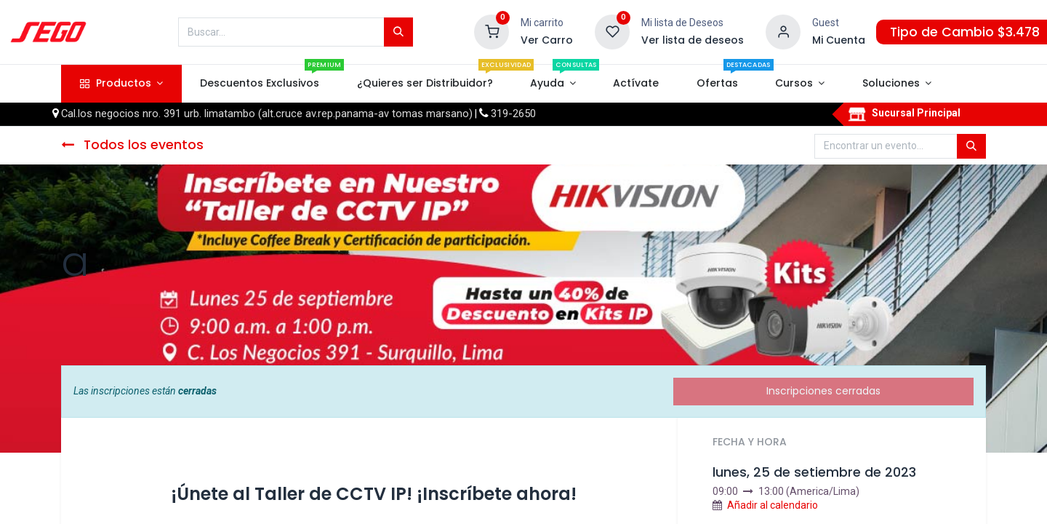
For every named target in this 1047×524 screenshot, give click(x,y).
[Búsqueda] (398, 32)
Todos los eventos (132, 145)
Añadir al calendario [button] (772, 505)
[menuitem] (260, 84)
